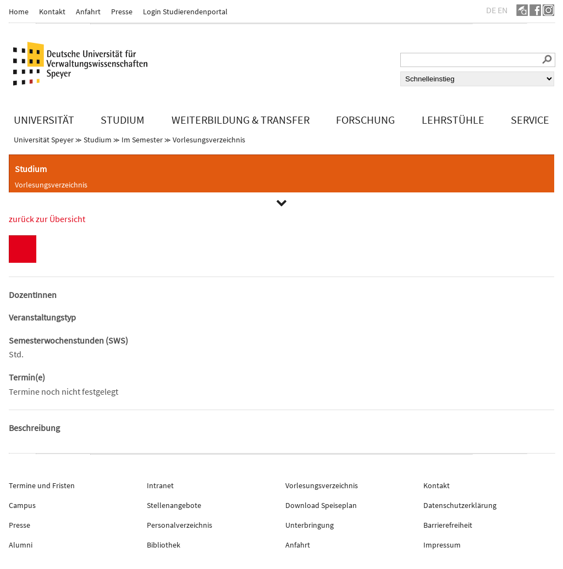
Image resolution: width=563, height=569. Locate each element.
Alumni (20, 545)
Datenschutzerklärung (459, 505)
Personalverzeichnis (179, 525)
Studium (98, 140)
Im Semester (142, 140)
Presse (122, 11)
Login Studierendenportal (185, 11)
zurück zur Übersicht (47, 218)
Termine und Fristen (42, 485)
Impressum (442, 545)
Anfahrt (88, 11)
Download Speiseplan (321, 505)
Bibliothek (163, 545)
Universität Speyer (44, 140)
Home (19, 11)
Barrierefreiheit (447, 525)
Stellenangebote (174, 505)
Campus (22, 505)
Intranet (160, 485)
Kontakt (52, 11)
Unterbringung (309, 525)
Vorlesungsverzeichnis (209, 140)
